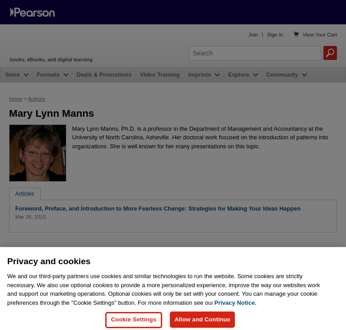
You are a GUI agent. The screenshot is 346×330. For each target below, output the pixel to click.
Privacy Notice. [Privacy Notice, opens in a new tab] (236, 315)
